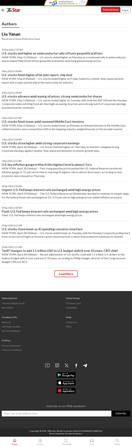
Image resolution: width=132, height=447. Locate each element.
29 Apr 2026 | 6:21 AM (12, 225)
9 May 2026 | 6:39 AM (12, 71)
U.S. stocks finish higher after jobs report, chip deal (37, 75)
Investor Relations (11, 331)
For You (40, 442)
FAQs (69, 326)
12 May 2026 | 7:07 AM (12, 50)
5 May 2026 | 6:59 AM (12, 118)
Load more (66, 273)
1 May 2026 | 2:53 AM (12, 161)
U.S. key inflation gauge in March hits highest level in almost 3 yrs (47, 164)
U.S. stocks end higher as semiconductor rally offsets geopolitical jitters (52, 53)
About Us (6, 322)
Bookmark (66, 442)
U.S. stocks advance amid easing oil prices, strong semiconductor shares (52, 96)
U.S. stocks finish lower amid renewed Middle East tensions (43, 121)
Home (14, 442)
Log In (125, 10)
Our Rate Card (73, 303)
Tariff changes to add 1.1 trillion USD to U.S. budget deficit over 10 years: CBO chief (60, 251)
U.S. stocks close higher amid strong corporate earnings (41, 143)
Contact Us (71, 322)
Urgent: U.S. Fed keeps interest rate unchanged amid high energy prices (51, 190)
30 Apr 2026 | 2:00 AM (12, 208)
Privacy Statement (11, 345)
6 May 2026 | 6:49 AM (12, 93)
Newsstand (7, 307)
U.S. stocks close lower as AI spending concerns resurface (42, 229)
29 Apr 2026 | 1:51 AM (12, 247)
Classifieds (71, 307)
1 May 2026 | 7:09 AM (12, 139)
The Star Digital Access (13, 303)
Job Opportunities (11, 326)
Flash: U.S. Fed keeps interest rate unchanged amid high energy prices (50, 211)
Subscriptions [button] (110, 9)
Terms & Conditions (12, 350)
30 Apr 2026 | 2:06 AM (12, 186)
